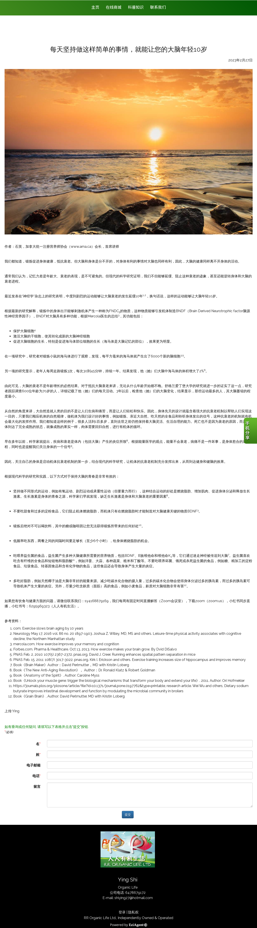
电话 (35, 776)
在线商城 (113, 7)
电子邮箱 (33, 765)
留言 (37, 787)
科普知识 (136, 7)
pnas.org (80, 654)
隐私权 (133, 912)
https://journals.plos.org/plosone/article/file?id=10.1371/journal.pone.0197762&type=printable (89, 686)
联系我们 (158, 7)
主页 (95, 7)
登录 (122, 912)
